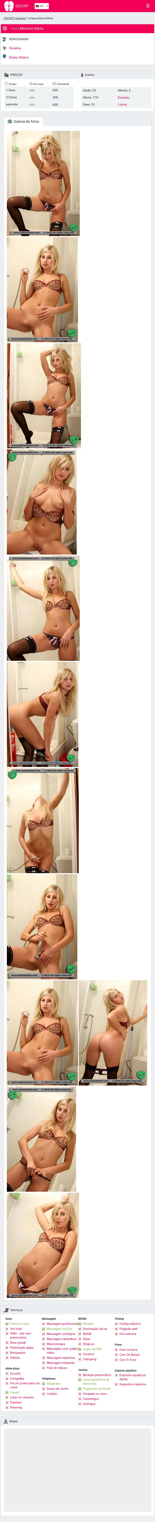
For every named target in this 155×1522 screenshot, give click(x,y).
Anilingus (89, 1404)
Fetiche (15, 1358)
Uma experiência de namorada (96, 1381)
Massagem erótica (59, 1329)
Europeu (124, 97)
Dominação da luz (95, 1329)
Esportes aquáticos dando (132, 1377)
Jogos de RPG (92, 1349)
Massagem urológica (61, 1334)
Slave (86, 1339)
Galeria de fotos (23, 121)
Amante (88, 1324)
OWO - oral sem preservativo (20, 1335)
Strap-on (88, 1344)
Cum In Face (127, 1360)
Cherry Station (16, 56)
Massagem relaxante (61, 1363)
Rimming (16, 1407)
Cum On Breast (129, 1355)
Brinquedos (17, 1353)
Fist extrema (127, 1334)
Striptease (53, 1383)
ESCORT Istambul (15, 18)
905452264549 (18, 39)
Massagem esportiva (61, 1358)
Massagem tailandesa (61, 1339)
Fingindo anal (128, 1329)
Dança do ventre (57, 1389)
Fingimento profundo (97, 1389)
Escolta (15, 1373)
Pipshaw (15, 1402)
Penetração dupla (22, 1347)
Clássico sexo (19, 1324)
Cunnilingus (91, 1399)
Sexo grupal (18, 1342)
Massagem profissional (62, 1324)
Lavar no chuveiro (22, 1397)
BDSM (87, 1334)
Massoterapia (56, 1344)
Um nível (16, 1329)
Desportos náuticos (132, 1384)
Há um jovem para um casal (25, 1385)
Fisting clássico (130, 1324)
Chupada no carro (95, 1394)
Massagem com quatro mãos (62, 1351)
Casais (14, 1392)
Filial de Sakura (57, 1368)
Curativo (88, 1354)
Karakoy (12, 48)
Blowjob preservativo (97, 1375)
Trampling (89, 1359)
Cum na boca (128, 1349)
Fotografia (17, 1378)
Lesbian (52, 1394)
